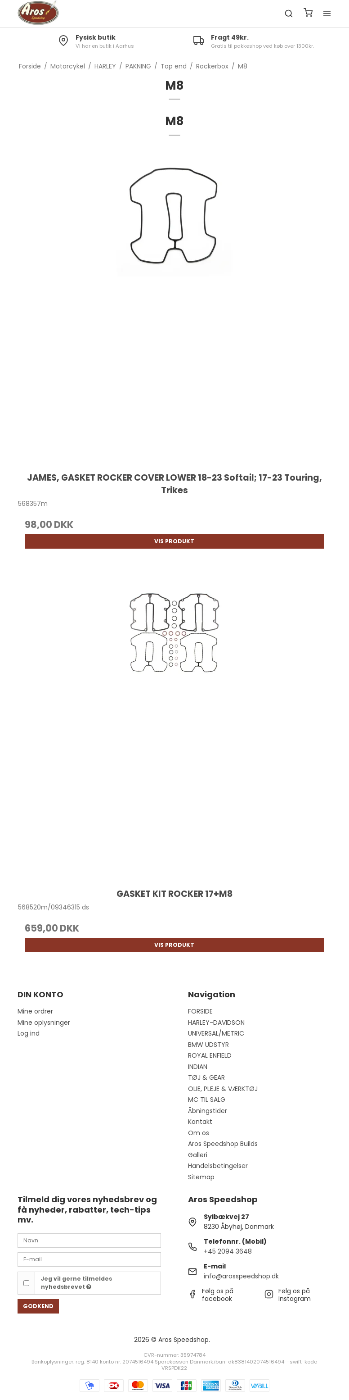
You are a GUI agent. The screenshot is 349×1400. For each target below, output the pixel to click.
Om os (198, 1132)
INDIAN (197, 1066)
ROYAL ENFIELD (210, 1055)
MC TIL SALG (206, 1099)
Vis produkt (174, 541)
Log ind (29, 1033)
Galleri (197, 1154)
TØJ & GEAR (206, 1077)
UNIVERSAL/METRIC (216, 1033)
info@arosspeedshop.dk (241, 1276)
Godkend (38, 1306)
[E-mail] (89, 1259)
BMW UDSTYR (208, 1044)
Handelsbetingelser (218, 1165)
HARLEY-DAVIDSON (216, 1022)
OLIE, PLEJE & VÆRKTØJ (223, 1088)
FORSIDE (200, 1011)
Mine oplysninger (44, 1022)
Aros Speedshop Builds (223, 1143)
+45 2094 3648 (228, 1251)
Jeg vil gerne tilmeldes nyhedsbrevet (76, 1283)
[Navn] (89, 1240)
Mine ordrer (35, 1011)
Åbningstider (207, 1110)
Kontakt (200, 1121)
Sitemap (201, 1177)
